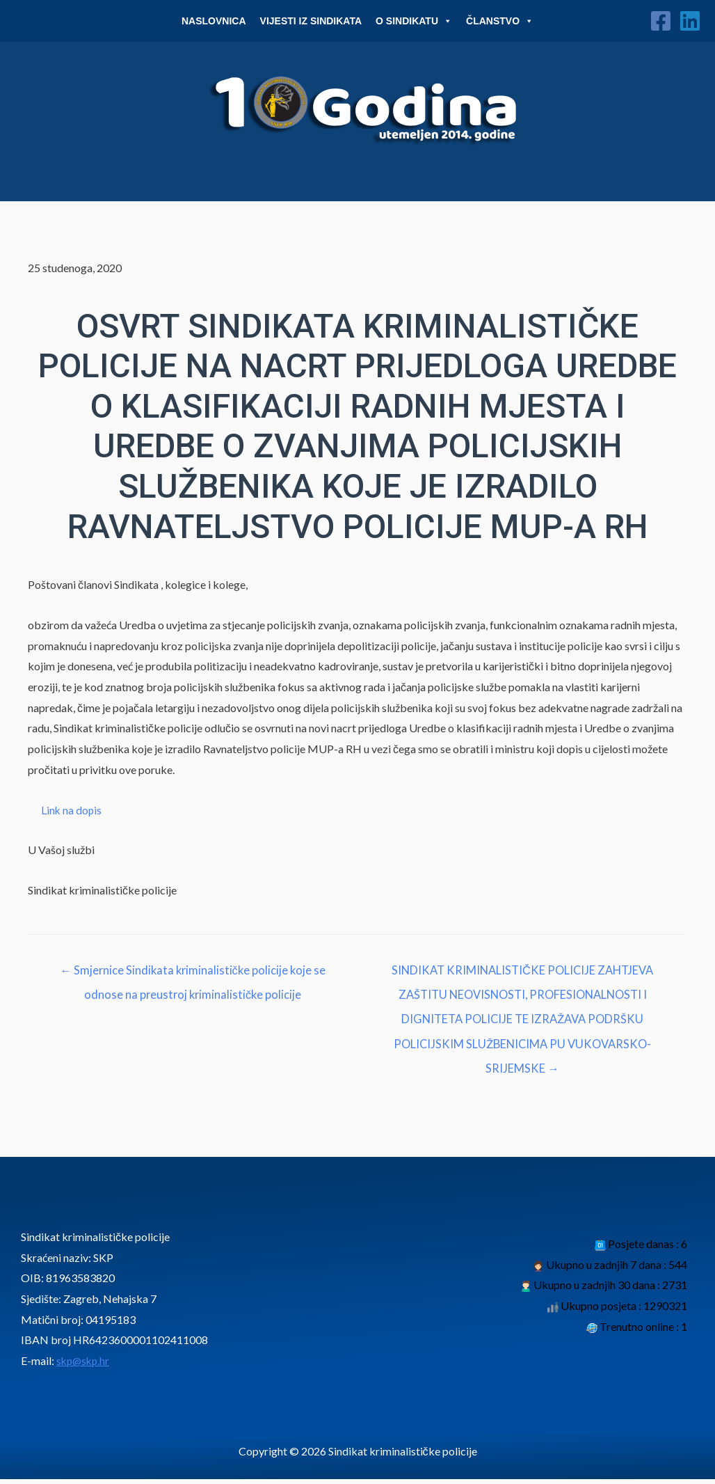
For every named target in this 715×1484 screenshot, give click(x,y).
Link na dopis (72, 809)
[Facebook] (661, 21)
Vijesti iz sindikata (311, 20)
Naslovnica (214, 20)
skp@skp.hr (84, 1365)
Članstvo (499, 20)
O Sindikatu (414, 20)
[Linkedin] (690, 21)
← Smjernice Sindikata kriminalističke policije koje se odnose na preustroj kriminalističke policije (193, 974)
